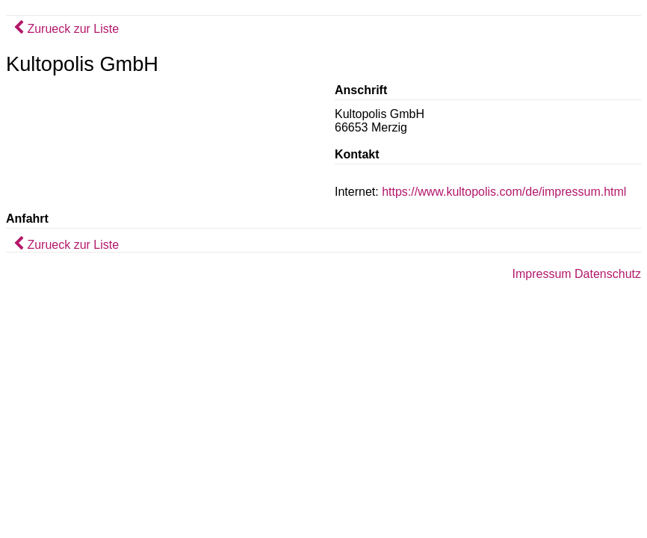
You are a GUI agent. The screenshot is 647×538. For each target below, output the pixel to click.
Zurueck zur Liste (66, 28)
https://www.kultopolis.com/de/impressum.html (504, 191)
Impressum (541, 274)
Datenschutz (608, 274)
